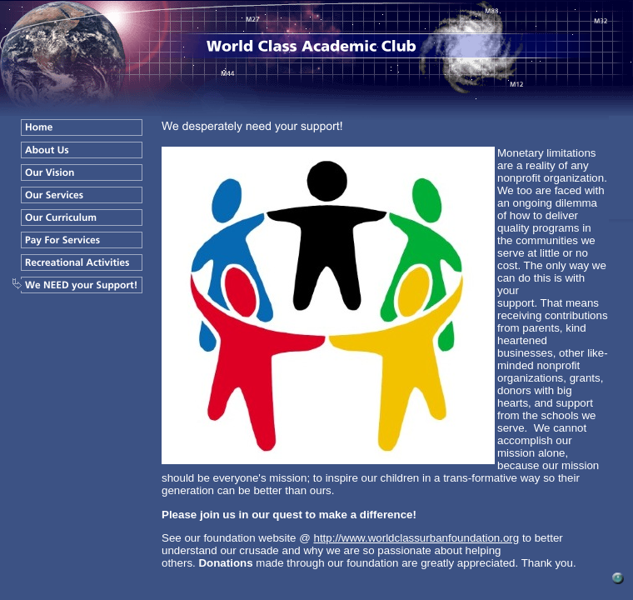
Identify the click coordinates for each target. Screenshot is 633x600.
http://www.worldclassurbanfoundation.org (416, 538)
